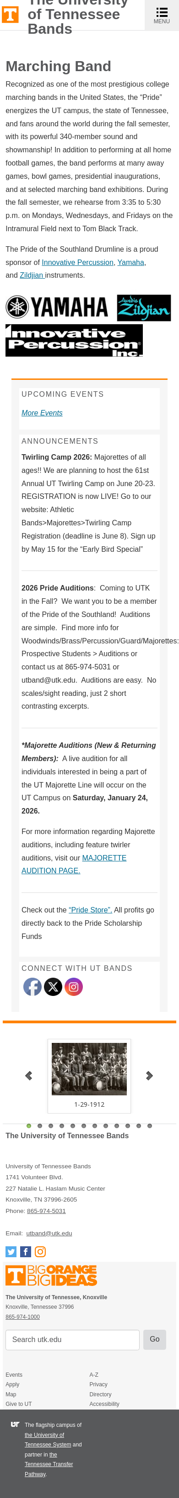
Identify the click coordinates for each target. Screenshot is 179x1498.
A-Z (93, 1375)
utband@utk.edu (49, 1233)
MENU (166, 15)
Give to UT (18, 1404)
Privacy (98, 1384)
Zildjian (32, 275)
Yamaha (131, 262)
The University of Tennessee (56, 1277)
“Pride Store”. (90, 910)
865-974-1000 (22, 1317)
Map (10, 1394)
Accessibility (104, 1404)
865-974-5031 (46, 1211)
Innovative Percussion (78, 262)
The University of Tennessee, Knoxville (10, 14)
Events (13, 1375)
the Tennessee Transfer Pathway (49, 1464)
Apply (12, 1384)
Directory (100, 1394)
